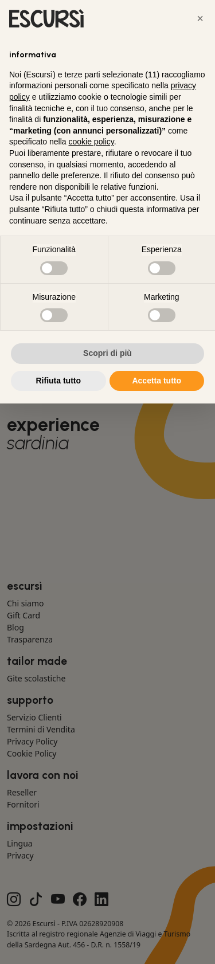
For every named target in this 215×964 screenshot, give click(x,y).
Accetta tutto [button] (156, 380)
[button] (200, 18)
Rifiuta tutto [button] (58, 380)
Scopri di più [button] (107, 353)
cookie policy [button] (91, 141)
